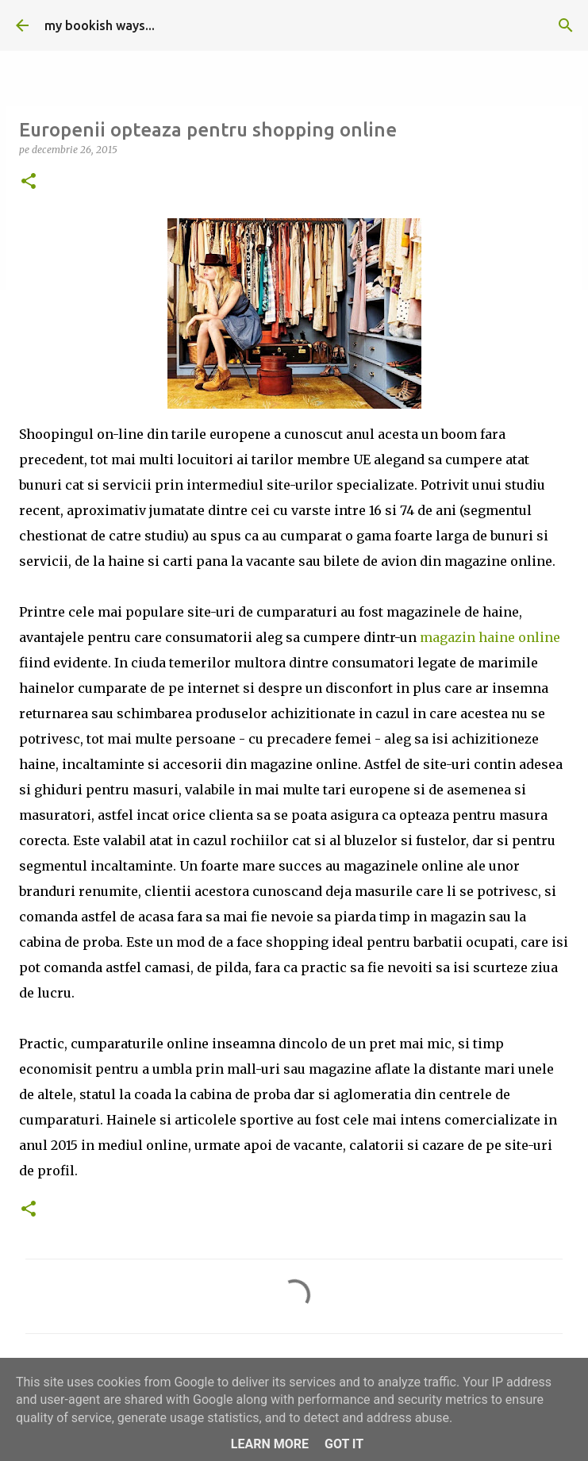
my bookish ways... (99, 25)
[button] (28, 182)
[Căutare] (565, 25)
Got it (344, 1443)
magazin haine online (490, 637)
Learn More (270, 1443)
